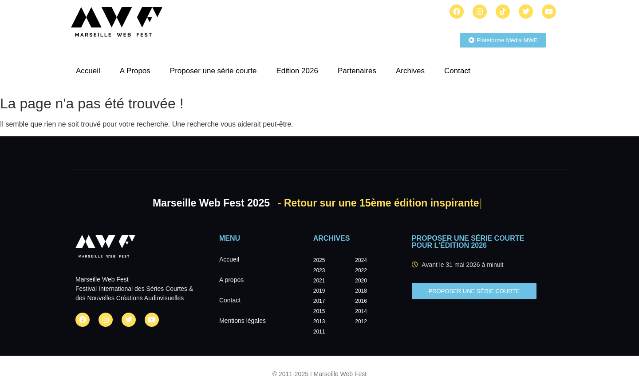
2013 (319, 321)
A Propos (135, 71)
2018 (361, 291)
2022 (361, 270)
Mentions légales (242, 320)
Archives (410, 71)
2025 (319, 260)
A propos (231, 279)
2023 (319, 270)
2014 (361, 311)
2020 (361, 281)
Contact (457, 71)
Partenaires (357, 71)
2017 (319, 301)
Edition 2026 (297, 71)
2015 (319, 311)
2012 (361, 321)
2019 (319, 291)
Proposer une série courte (213, 71)
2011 (319, 332)
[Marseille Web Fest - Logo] (116, 24)
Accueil (88, 71)
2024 (361, 260)
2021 (319, 281)
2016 (361, 301)
